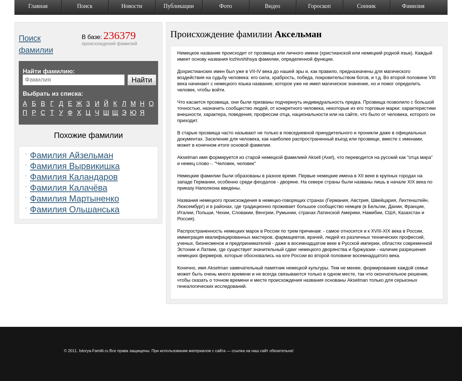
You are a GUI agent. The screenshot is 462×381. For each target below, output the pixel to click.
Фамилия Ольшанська (74, 209)
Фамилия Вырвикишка (75, 166)
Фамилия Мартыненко (74, 198)
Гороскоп (319, 6)
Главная (38, 6)
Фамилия (413, 6)
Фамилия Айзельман (71, 155)
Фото (225, 6)
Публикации (179, 6)
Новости (131, 6)
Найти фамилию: (49, 71)
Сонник (366, 6)
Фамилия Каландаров (74, 177)
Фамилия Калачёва (68, 187)
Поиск (85, 6)
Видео (272, 6)
